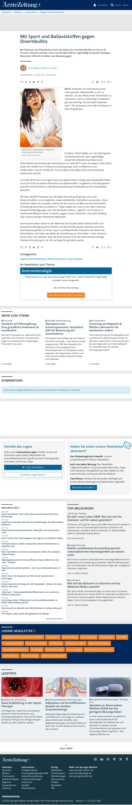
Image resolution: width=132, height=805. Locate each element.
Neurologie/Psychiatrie (15, 650)
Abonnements (57, 779)
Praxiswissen (8, 776)
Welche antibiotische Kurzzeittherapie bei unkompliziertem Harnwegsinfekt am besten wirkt (95, 552)
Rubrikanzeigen (58, 776)
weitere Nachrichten (55, 619)
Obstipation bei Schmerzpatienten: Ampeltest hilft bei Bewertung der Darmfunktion (64, 329)
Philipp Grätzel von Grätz (45, 68)
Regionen (6, 782)
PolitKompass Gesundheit (99, 650)
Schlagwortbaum (30, 770)
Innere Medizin (75, 259)
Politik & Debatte (10, 779)
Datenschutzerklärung (32, 776)
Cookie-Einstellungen (32, 779)
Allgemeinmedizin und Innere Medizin (23, 637)
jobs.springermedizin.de (80, 776)
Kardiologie (56, 643)
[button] (125, 5)
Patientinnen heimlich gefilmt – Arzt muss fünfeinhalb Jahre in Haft (30, 569)
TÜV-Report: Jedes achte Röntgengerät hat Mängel (25, 614)
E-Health (122, 637)
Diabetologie (106, 637)
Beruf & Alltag (70, 637)
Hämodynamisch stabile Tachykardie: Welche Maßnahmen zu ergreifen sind (30, 545)
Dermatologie (88, 637)
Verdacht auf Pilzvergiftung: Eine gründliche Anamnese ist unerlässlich (20, 327)
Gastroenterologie (36, 643)
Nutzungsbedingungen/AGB (35, 773)
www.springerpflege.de (80, 773)
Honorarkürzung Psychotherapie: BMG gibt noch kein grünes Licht (30, 531)
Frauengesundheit (12, 643)
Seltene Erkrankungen (53, 656)
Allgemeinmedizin (57, 259)
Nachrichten (9, 508)
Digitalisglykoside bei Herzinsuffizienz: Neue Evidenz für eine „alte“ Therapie (30, 561)
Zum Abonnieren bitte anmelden (66, 295)
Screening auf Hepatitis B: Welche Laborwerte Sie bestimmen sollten (105, 327)
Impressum (27, 782)
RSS (53, 788)
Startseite (6, 770)
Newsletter (56, 785)
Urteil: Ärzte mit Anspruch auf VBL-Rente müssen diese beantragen (27, 577)
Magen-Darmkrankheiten (33, 259)
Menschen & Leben (99, 643)
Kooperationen (9, 785)
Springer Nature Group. (62, 801)
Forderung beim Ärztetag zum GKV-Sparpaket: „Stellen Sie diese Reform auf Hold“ (31, 585)
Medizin (6, 773)
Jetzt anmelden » (33, 467)
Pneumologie (74, 650)
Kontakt (25, 785)
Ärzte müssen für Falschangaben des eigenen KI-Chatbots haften (32, 538)
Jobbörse (6, 788)
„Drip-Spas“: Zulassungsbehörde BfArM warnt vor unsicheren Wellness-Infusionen (30, 593)
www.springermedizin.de (81, 770)
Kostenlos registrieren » (33, 475)
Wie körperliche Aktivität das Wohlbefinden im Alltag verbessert (31, 608)
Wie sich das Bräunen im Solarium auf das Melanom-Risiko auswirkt (93, 585)
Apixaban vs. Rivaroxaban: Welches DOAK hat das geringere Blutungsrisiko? (106, 709)
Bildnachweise (28, 788)
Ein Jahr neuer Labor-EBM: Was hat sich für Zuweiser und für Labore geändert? (94, 518)
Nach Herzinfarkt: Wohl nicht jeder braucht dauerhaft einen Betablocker (29, 515)
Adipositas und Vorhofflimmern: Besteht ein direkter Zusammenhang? (65, 706)
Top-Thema (53, 637)
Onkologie (36, 650)
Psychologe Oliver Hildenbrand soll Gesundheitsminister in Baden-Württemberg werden (29, 601)
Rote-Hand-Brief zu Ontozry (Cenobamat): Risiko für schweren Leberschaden (30, 553)
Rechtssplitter (10, 656)
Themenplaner (58, 773)
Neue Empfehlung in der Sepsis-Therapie (21, 704)
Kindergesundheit (75, 643)
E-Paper (54, 782)
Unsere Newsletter (17, 631)
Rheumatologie (30, 656)
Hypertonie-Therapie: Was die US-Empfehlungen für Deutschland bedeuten (32, 523)
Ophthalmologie (54, 650)
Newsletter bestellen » (83, 487)
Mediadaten (56, 770)
